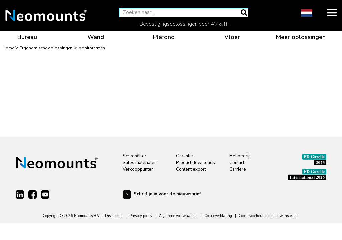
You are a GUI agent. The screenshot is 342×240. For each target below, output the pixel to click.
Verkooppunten (138, 169)
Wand (95, 37)
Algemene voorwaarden (178, 215)
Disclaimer (114, 215)
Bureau (27, 37)
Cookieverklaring (218, 215)
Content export (191, 169)
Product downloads (195, 163)
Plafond (164, 37)
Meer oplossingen (301, 37)
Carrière (237, 169)
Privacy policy (140, 215)
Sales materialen (140, 163)
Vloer (232, 37)
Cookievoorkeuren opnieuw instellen (268, 215)
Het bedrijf (240, 156)
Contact (236, 163)
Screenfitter (134, 156)
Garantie (184, 156)
